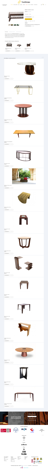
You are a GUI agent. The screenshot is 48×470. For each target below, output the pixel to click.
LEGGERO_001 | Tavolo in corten (8, 403)
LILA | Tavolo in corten (6, 294)
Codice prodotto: (26, 14)
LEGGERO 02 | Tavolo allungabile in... (8, 141)
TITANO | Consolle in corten (7, 338)
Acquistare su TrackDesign (13, 458)
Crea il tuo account (13, 461)
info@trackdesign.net (35, 465)
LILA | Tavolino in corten (7, 163)
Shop (4, 458)
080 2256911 (29, 465)
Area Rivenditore (19, 458)
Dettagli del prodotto (12, 31)
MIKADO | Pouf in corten (17, 48)
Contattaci (12, 457)
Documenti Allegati (18, 31)
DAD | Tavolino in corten (7, 272)
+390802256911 (4, 4)
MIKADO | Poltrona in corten (28, 48)
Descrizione (6, 31)
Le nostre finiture (5, 457)
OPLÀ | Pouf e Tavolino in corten (8, 185)
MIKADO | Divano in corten (8, 48)
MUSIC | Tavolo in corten (7, 316)
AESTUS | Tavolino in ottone (7, 207)
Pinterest (25, 458)
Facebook (25, 457)
